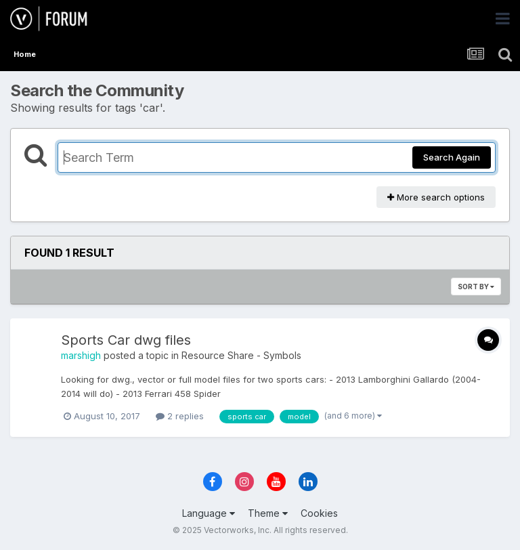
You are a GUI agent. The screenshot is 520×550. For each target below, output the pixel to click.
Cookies (319, 513)
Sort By (476, 286)
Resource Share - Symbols (241, 355)
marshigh (81, 355)
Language (208, 513)
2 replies (180, 415)
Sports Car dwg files (126, 340)
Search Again (451, 157)
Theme (268, 513)
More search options (436, 197)
